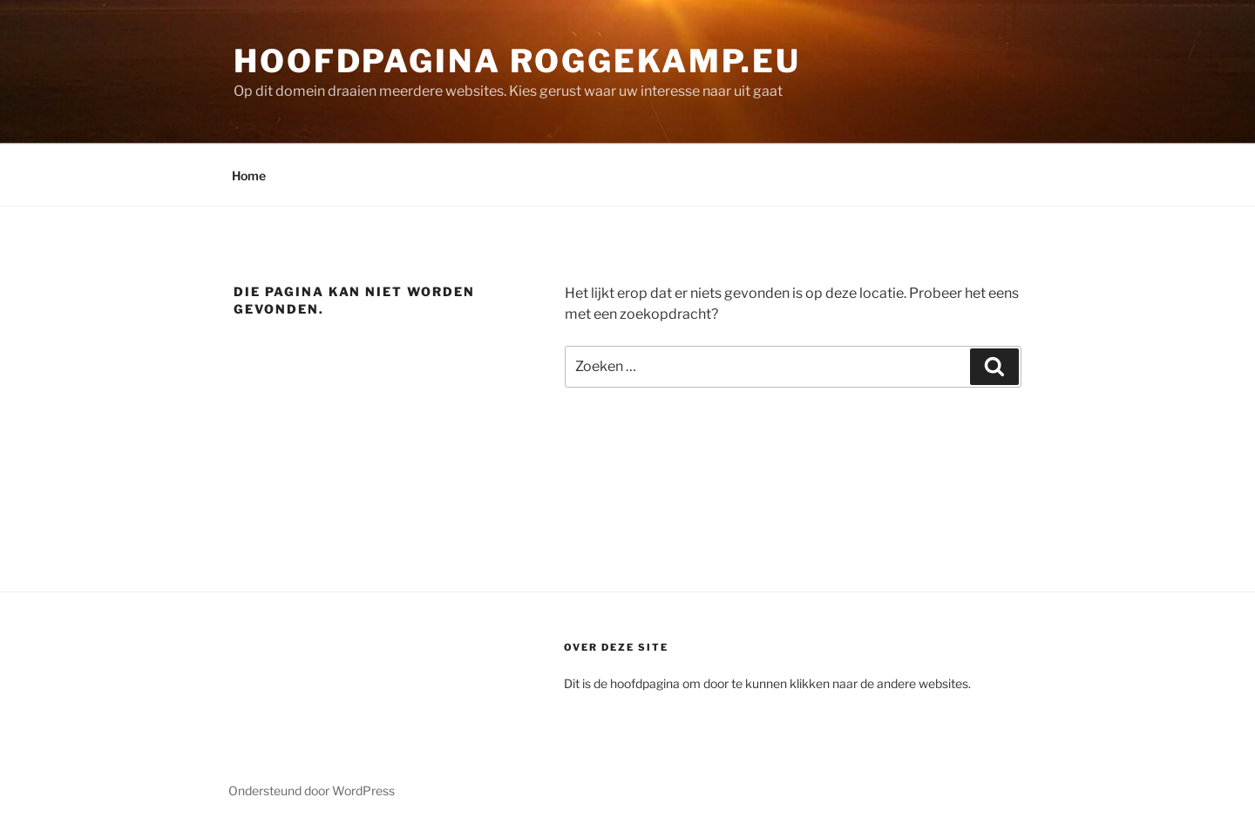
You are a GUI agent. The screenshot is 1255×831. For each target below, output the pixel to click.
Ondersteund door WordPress (311, 790)
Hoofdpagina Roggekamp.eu (517, 61)
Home (249, 175)
